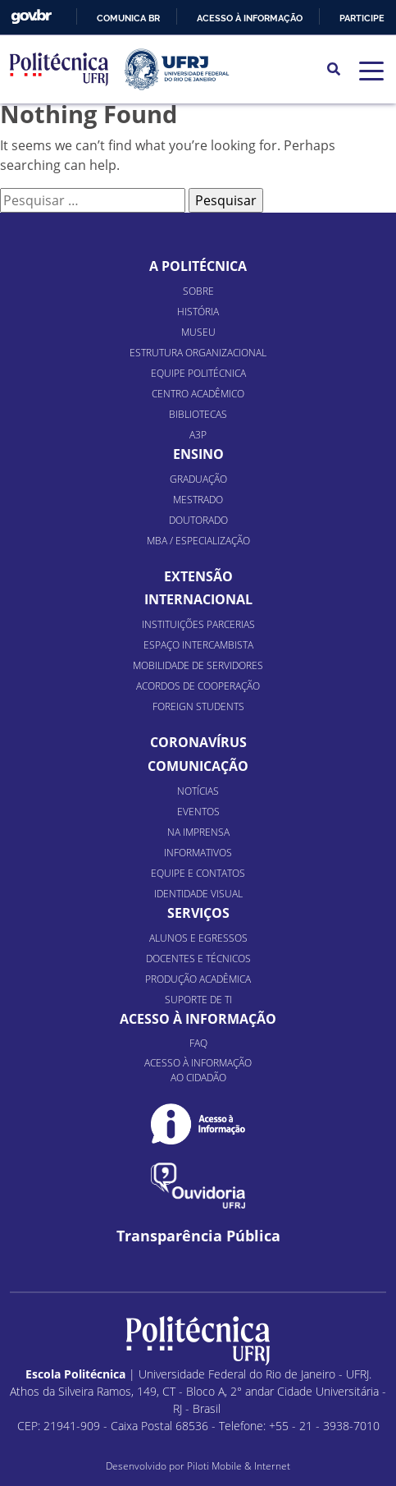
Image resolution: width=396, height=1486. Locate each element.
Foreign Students (198, 706)
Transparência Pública (198, 1236)
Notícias (198, 791)
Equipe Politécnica (198, 373)
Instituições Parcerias (198, 624)
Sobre (198, 291)
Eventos (198, 812)
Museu (198, 332)
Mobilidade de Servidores (198, 665)
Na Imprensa (198, 832)
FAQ (198, 1043)
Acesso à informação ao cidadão (198, 1070)
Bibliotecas (198, 414)
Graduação (198, 479)
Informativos (198, 853)
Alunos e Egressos (198, 938)
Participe (362, 18)
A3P (198, 435)
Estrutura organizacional (198, 353)
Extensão (198, 576)
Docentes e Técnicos (198, 958)
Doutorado (198, 520)
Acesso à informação (250, 18)
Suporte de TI (198, 1000)
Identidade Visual (198, 894)
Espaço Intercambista (198, 645)
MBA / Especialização (198, 541)
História (198, 312)
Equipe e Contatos (198, 873)
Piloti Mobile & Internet (238, 1466)
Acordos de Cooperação (198, 686)
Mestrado (198, 500)
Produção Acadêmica (198, 979)
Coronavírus (198, 742)
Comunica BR (128, 18)
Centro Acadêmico (198, 394)
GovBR (31, 17)
